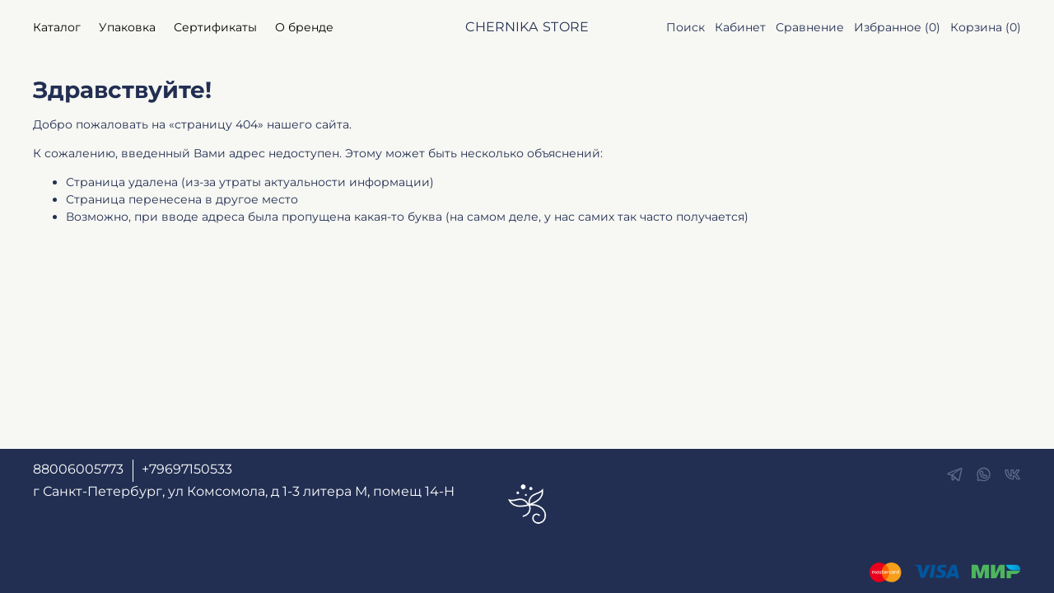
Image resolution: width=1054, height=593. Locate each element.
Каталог (57, 27)
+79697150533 (187, 469)
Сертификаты (215, 27)
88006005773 (78, 469)
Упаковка (127, 27)
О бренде (304, 27)
